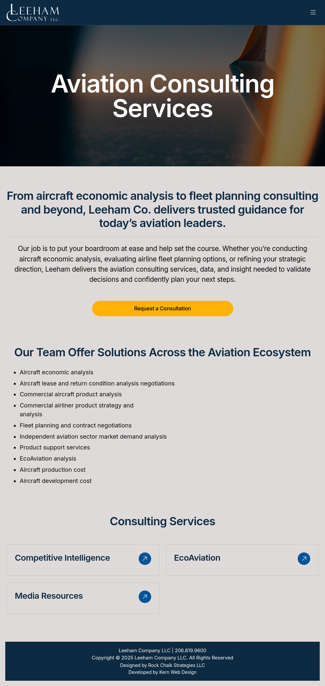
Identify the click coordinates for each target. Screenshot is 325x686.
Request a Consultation (162, 308)
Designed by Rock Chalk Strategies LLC (162, 665)
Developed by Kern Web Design (162, 672)
